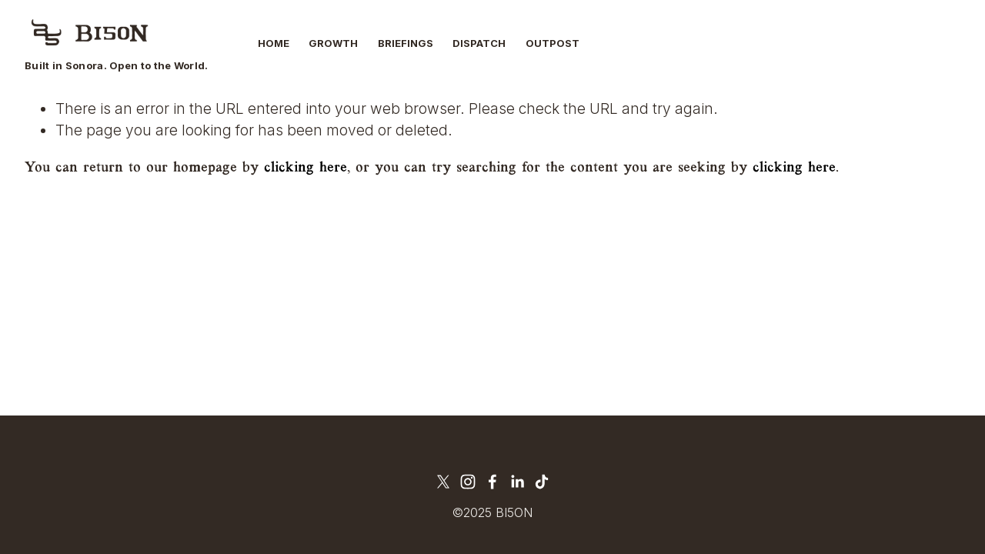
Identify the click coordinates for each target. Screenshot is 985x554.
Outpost (552, 43)
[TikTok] (541, 481)
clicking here (305, 167)
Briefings (405, 43)
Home (273, 43)
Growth (333, 43)
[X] (443, 481)
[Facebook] (492, 481)
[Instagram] (468, 481)
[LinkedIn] (517, 481)
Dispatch (479, 43)
